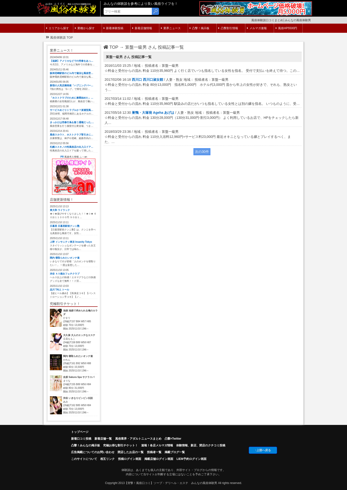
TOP (110, 47)
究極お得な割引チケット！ (120, 445)
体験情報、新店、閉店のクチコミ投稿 (200, 445)
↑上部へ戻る (263, 450)
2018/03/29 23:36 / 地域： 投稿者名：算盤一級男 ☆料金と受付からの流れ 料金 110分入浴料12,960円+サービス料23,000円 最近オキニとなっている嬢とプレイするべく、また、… (198, 137)
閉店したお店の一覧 (131, 452)
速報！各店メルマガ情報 (157, 445)
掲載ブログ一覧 (175, 452)
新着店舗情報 (142, 28)
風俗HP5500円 (286, 28)
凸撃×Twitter (173, 438)
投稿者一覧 (154, 452)
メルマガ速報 (257, 28)
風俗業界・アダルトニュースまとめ (138, 438)
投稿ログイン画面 (129, 459)
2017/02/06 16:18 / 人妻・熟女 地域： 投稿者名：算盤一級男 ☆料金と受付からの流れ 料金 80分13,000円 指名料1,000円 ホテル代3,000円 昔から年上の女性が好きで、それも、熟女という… (201, 85)
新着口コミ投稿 (81, 438)
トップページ (79, 432)
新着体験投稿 (113, 28)
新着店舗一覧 (103, 438)
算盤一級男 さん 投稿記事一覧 (154, 47)
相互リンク (107, 459)
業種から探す (85, 28)
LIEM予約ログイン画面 (191, 459)
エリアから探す (57, 28)
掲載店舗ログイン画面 (158, 459)
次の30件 (202, 152)
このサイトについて (84, 459)
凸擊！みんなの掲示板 (85, 445)
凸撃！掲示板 (199, 28)
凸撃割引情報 (228, 28)
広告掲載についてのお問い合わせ (92, 452)
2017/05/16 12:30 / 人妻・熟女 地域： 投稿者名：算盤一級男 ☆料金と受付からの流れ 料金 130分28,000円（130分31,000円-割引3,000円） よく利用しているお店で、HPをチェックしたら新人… (202, 118)
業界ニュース (171, 28)
